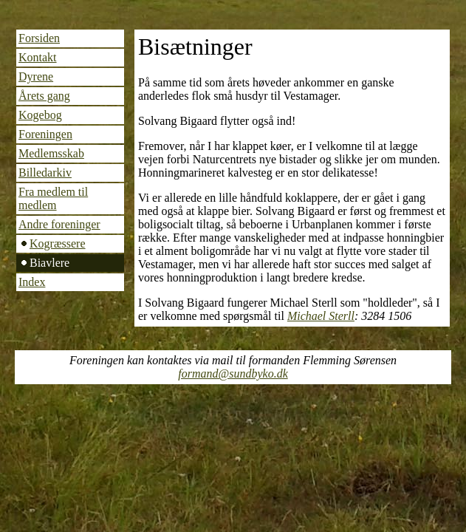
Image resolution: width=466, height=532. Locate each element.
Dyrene (35, 76)
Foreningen (45, 134)
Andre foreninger (59, 224)
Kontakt (37, 57)
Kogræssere (58, 243)
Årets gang (44, 95)
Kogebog (40, 115)
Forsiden (39, 38)
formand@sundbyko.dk (232, 373)
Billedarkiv (45, 172)
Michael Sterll (320, 316)
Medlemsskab (51, 153)
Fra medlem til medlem (53, 198)
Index (31, 282)
